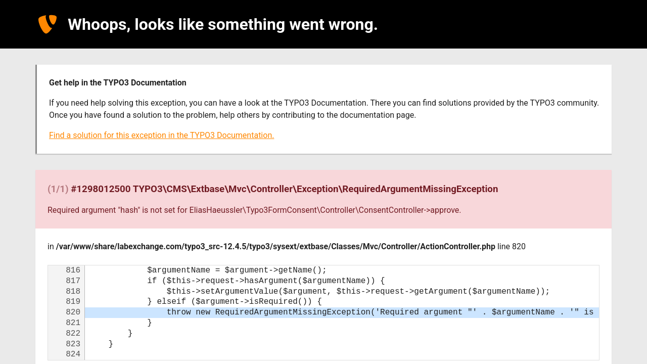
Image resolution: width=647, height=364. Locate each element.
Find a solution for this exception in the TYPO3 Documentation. (161, 135)
